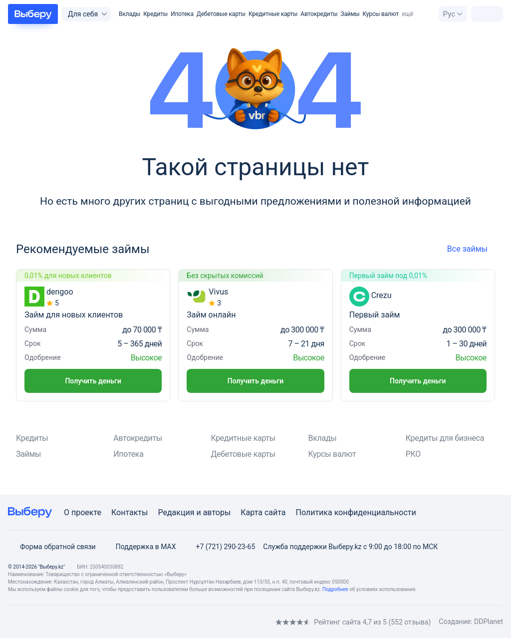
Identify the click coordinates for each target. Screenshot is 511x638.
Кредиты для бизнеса (445, 438)
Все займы (471, 249)
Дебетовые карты (221, 13)
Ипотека (182, 13)
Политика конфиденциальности (355, 512)
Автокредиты (318, 13)
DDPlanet (488, 622)
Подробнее (335, 589)
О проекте (82, 512)
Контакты (129, 512)
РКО (413, 454)
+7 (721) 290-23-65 (219, 547)
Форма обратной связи (52, 547)
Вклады (129, 13)
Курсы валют (381, 13)
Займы (349, 13)
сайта (275, 512)
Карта (251, 512)
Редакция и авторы (194, 512)
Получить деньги (93, 381)
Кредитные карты (273, 13)
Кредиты (155, 13)
